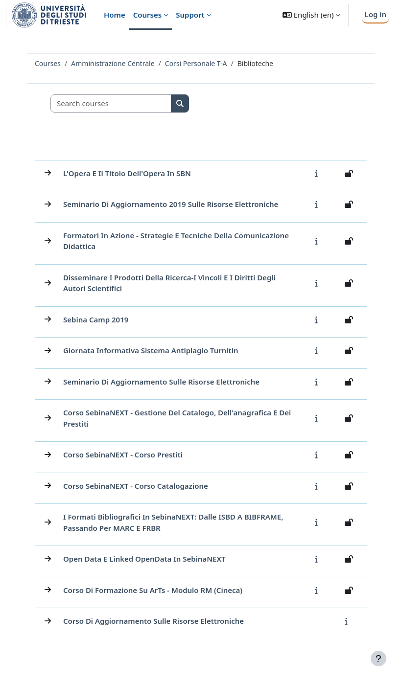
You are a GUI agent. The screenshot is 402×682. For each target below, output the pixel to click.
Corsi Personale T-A (196, 63)
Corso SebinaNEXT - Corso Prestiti (123, 454)
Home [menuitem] (114, 15)
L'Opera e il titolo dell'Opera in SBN (127, 173)
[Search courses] (111, 103)
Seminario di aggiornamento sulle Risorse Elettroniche (161, 381)
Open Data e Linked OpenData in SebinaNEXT (144, 559)
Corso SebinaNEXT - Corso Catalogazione (135, 486)
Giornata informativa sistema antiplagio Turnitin (150, 350)
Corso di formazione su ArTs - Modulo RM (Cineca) (152, 590)
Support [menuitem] (190, 15)
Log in (375, 14)
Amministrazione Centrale (112, 63)
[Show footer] (378, 658)
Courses (48, 63)
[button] (311, 15)
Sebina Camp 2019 (95, 319)
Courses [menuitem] (147, 15)
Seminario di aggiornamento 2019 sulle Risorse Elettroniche (170, 204)
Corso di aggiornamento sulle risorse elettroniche (153, 621)
